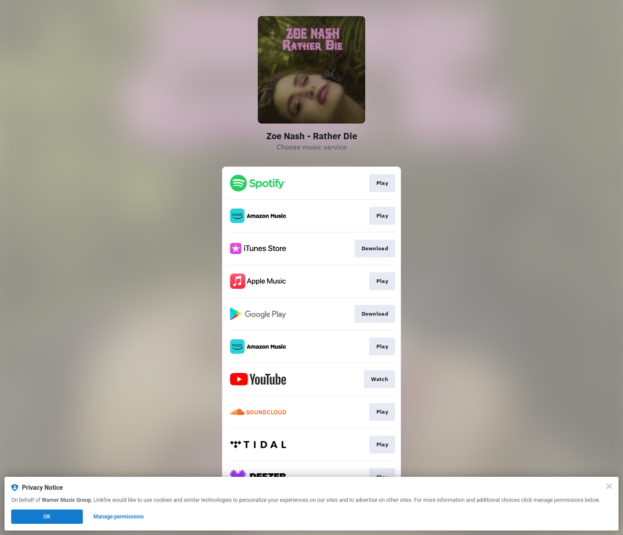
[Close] (609, 486)
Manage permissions (119, 517)
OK (47, 517)
